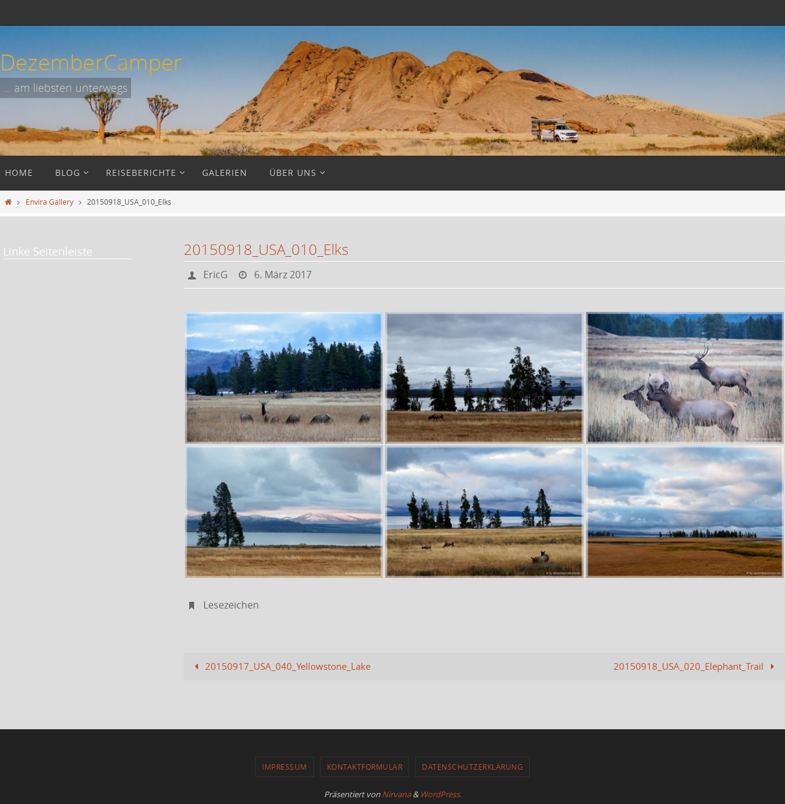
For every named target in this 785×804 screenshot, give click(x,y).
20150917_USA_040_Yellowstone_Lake (280, 665)
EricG (215, 274)
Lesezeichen (231, 604)
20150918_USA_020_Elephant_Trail (696, 665)
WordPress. (441, 792)
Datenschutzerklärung (472, 765)
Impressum (284, 765)
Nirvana (396, 792)
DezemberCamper (91, 62)
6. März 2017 (283, 274)
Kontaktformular (365, 765)
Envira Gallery (49, 202)
